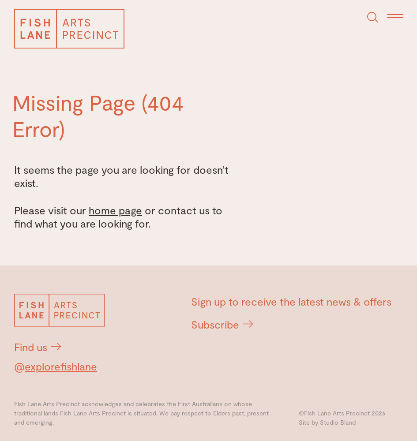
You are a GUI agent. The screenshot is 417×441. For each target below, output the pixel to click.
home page (115, 210)
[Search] (373, 18)
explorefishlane (61, 366)
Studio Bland (338, 422)
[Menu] (395, 17)
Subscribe (222, 324)
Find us (37, 346)
